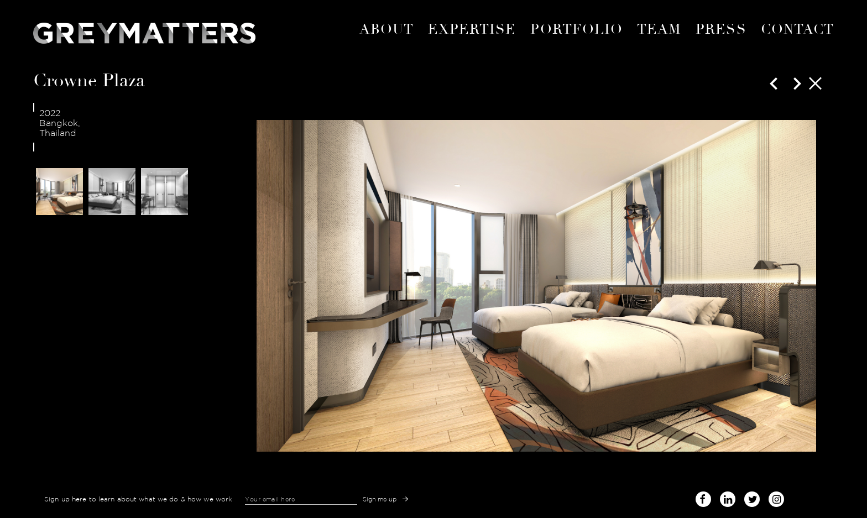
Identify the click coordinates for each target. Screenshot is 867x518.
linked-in (727, 499)
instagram (776, 497)
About (386, 29)
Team (659, 29)
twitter (752, 497)
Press (721, 29)
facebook (703, 497)
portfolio (576, 29)
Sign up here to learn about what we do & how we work (138, 499)
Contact (797, 29)
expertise (472, 29)
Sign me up (380, 499)
